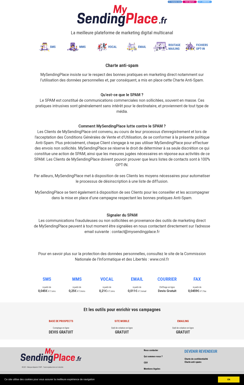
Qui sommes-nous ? (153, 356)
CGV (146, 362)
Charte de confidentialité (196, 359)
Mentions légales (152, 369)
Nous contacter (151, 350)
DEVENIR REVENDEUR (201, 351)
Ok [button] (228, 379)
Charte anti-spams (193, 362)
